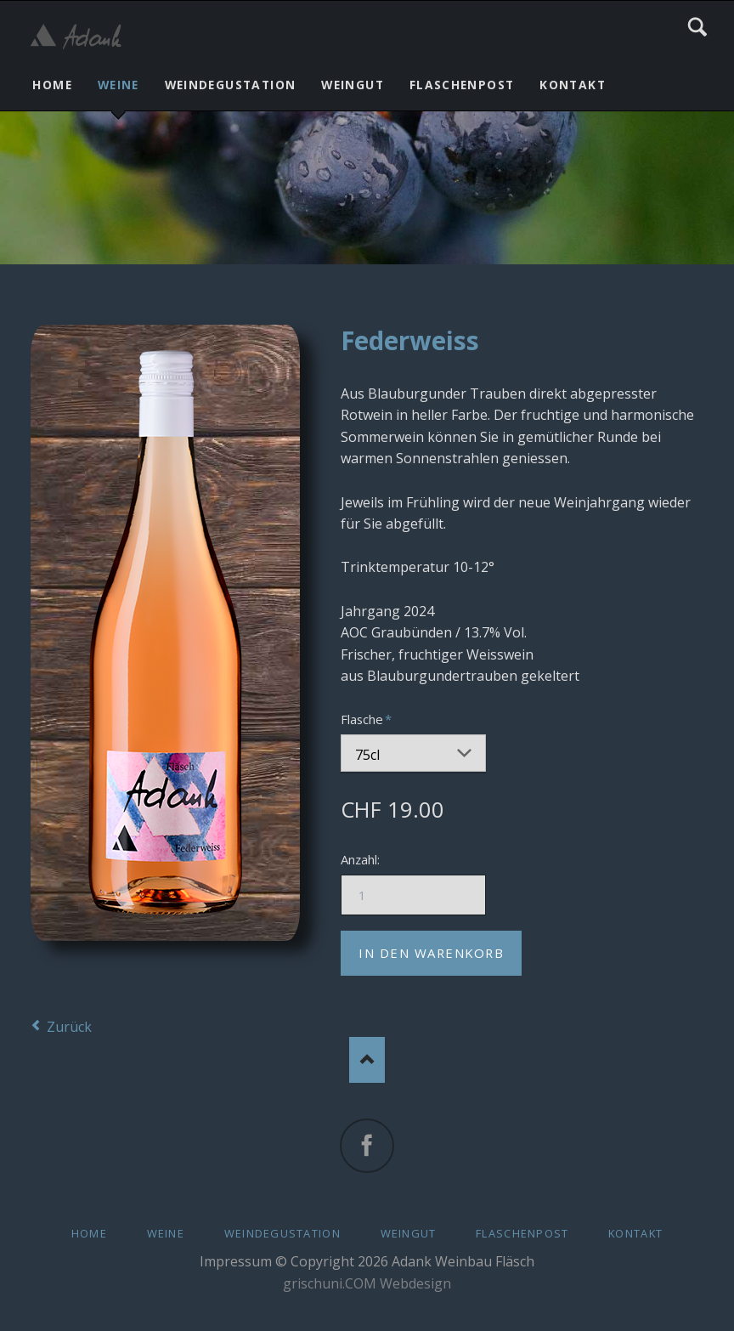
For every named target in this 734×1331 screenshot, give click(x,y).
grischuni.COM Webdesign (367, 1283)
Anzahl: (360, 859)
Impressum (236, 1261)
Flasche (369, 719)
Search (697, 27)
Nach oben (367, 1059)
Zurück (69, 1026)
